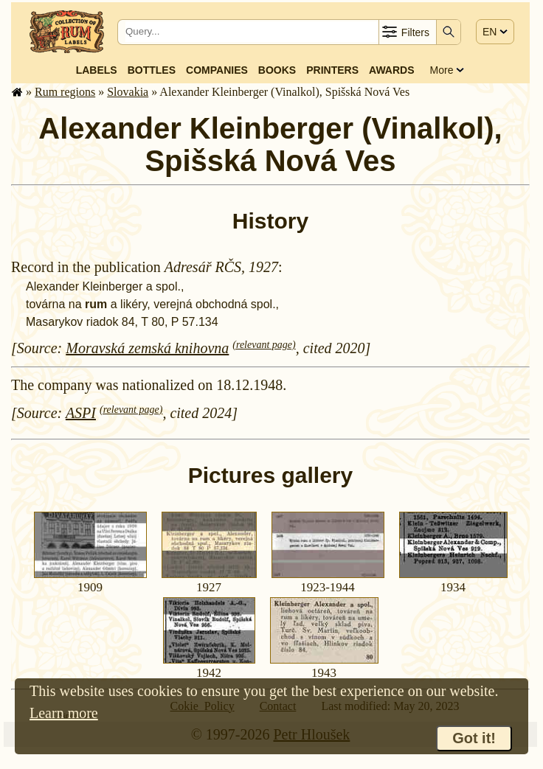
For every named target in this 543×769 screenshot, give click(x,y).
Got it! (474, 738)
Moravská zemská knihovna (147, 348)
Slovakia (127, 92)
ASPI (81, 413)
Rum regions (65, 92)
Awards (391, 70)
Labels (96, 70)
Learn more (64, 713)
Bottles (152, 70)
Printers (332, 70)
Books (277, 70)
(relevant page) (263, 344)
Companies (217, 70)
